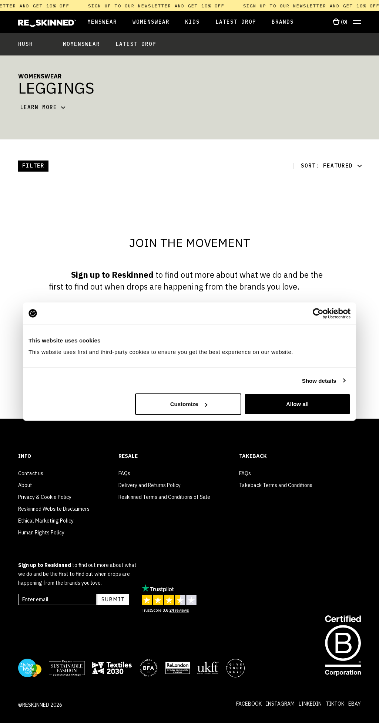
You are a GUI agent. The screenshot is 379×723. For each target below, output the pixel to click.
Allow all (297, 404)
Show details (319, 380)
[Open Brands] (283, 22)
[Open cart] (340, 22)
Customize (188, 404)
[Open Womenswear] (151, 22)
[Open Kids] (192, 22)
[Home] (47, 23)
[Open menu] (357, 22)
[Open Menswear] (97, 22)
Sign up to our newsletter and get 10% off (161, 6)
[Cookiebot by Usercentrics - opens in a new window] (318, 313)
